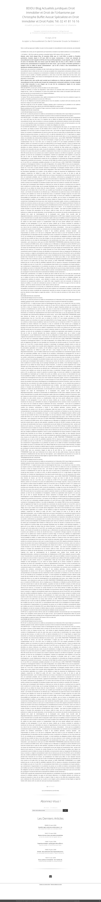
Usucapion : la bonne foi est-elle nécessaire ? (47, 44)
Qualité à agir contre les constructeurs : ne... (50, 844)
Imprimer (50, 803)
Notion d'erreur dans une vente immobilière (50, 852)
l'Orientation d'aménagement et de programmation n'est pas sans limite (52, 45)
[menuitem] (47, 44)
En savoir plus (76, 900)
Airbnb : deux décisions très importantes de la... (50, 868)
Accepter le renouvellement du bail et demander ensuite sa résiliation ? (50, 55)
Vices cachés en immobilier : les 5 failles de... (50, 876)
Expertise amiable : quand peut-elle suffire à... (50, 860)
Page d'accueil (63, 44)
